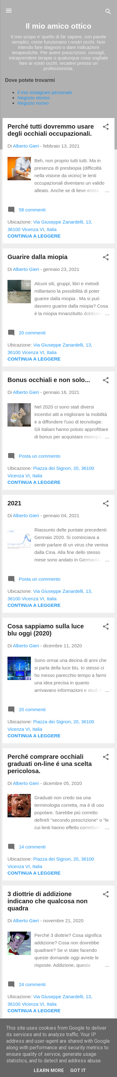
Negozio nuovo (33, 103)
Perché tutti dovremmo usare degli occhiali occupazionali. (50, 130)
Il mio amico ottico (58, 26)
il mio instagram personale (44, 92)
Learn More (49, 1070)
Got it (78, 1070)
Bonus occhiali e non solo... (48, 379)
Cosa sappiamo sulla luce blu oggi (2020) (45, 630)
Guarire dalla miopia (37, 256)
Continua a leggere (34, 236)
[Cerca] (108, 12)
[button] (106, 128)
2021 (14, 503)
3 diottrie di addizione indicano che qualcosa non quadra (47, 901)
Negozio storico (33, 97)
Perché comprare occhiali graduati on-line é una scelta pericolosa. (49, 763)
